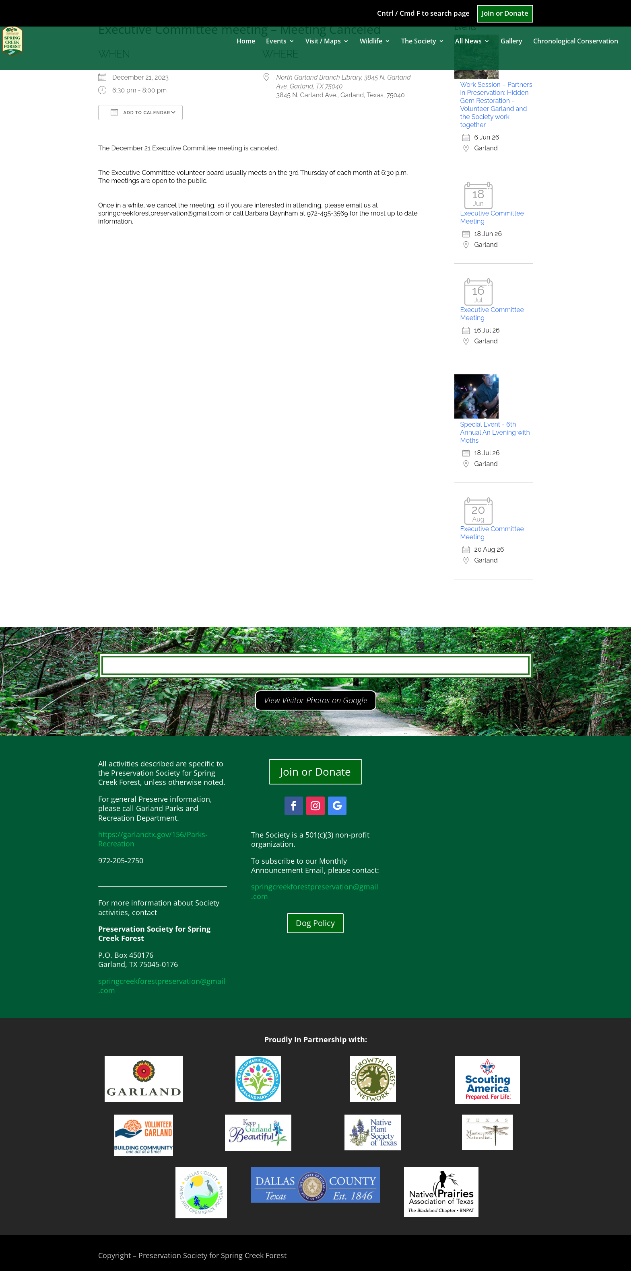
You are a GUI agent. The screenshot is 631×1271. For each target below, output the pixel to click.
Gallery (511, 41)
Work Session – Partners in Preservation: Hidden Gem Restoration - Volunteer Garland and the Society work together (496, 105)
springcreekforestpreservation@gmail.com (161, 985)
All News (468, 41)
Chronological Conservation (575, 41)
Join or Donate (505, 14)
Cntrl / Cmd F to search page (423, 14)
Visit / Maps (323, 41)
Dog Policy (315, 923)
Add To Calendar (140, 112)
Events (276, 41)
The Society (418, 41)
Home (246, 41)
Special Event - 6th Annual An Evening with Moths (495, 432)
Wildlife (371, 41)
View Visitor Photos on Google (315, 700)
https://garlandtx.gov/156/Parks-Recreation (153, 839)
